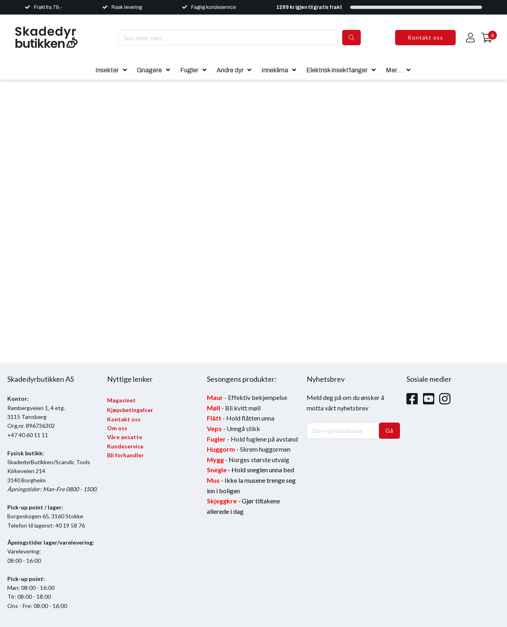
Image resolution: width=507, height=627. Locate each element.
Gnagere (149, 70)
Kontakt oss (425, 37)
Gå (389, 430)
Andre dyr (230, 70)
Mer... (394, 70)
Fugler (189, 70)
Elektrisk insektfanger (337, 70)
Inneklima (274, 70)
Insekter (107, 70)
